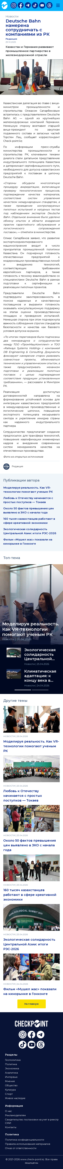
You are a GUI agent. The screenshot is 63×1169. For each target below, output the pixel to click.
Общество (11, 1085)
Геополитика (13, 1060)
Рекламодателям (15, 1115)
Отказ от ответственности (20, 1148)
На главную (31, 1003)
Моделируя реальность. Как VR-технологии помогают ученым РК (31, 746)
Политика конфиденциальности (24, 1139)
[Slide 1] (23, 690)
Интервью (11, 1077)
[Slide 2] (40, 690)
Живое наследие (15, 1098)
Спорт (9, 1094)
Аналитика (11, 1072)
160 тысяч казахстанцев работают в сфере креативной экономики (29, 894)
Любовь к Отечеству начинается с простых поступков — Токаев (22, 795)
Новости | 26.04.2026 (17, 639)
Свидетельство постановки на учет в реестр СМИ (32, 1121)
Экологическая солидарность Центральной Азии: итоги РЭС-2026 (40, 654)
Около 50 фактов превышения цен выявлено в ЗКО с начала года (29, 845)
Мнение (10, 1081)
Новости (12, 16)
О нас (8, 1111)
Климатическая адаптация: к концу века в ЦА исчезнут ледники (40, 676)
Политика (11, 1064)
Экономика (12, 1068)
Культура (10, 1089)
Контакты (10, 1127)
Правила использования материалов (27, 1144)
